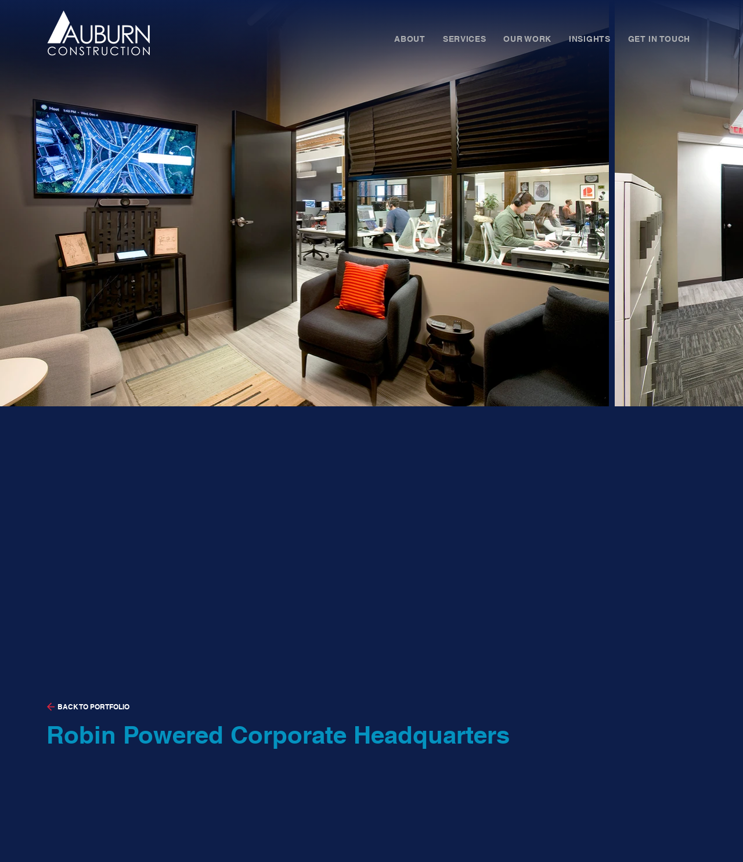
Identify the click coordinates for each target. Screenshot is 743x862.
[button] (409, 39)
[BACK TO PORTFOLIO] (161, 707)
